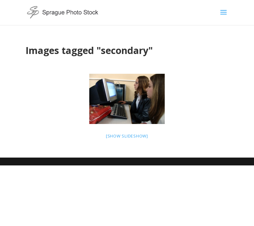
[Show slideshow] (127, 136)
